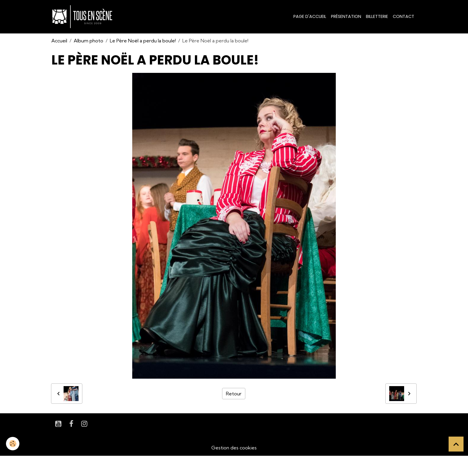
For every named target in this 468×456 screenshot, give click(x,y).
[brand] (83, 17)
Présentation (346, 16)
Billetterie (377, 16)
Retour (233, 394)
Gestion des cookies (234, 448)
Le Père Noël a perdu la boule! (143, 41)
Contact (403, 16)
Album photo (88, 41)
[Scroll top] (456, 444)
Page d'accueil (309, 16)
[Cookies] (12, 443)
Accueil (59, 41)
